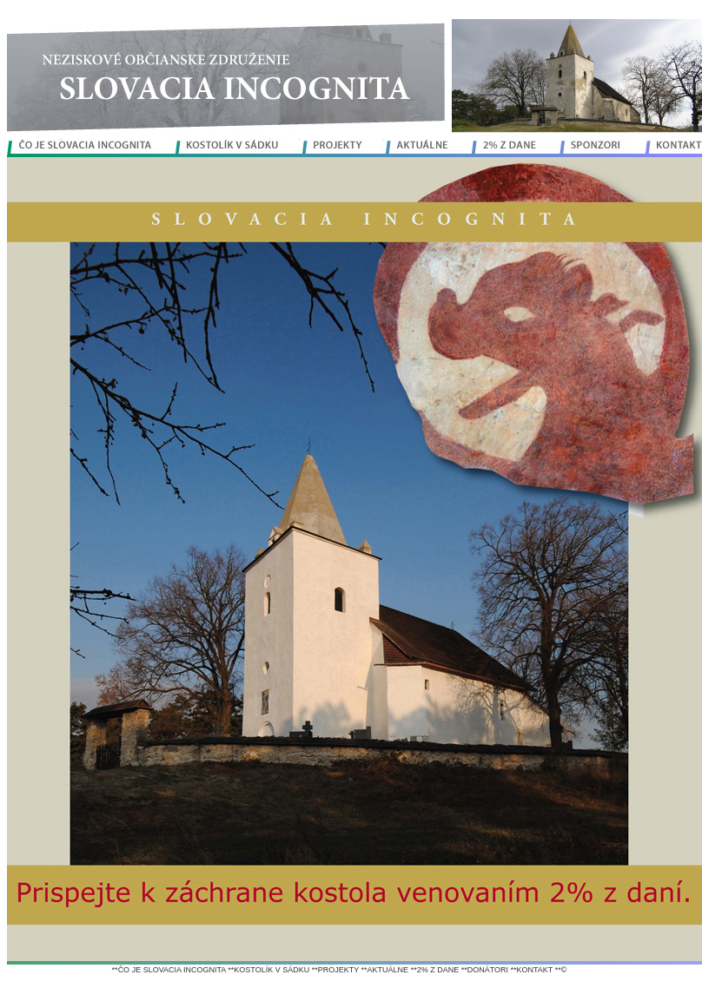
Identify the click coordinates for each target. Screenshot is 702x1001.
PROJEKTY (338, 969)
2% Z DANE (438, 969)
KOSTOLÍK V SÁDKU (271, 969)
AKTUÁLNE (388, 969)
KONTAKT (535, 969)
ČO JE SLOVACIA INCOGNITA (172, 969)
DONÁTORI (487, 969)
